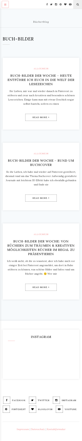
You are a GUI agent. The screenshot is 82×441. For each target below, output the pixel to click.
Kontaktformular (56, 429)
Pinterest (14, 409)
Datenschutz (38, 429)
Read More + (41, 117)
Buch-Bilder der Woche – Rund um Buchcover (41, 162)
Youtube (66, 409)
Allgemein (41, 68)
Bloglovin (41, 409)
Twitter (39, 400)
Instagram (64, 400)
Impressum (23, 429)
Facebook (14, 400)
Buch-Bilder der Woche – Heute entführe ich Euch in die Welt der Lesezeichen (41, 80)
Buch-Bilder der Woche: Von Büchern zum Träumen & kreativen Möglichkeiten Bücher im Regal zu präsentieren (41, 247)
